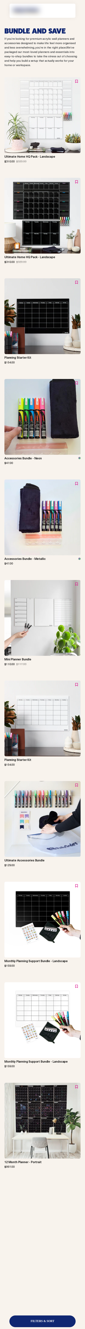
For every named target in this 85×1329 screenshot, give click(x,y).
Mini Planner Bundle (17, 659)
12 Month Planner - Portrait (23, 1162)
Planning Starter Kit (17, 358)
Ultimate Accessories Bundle (24, 860)
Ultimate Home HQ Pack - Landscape (29, 157)
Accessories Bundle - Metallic (24, 559)
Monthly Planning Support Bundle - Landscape (36, 961)
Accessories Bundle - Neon (23, 458)
